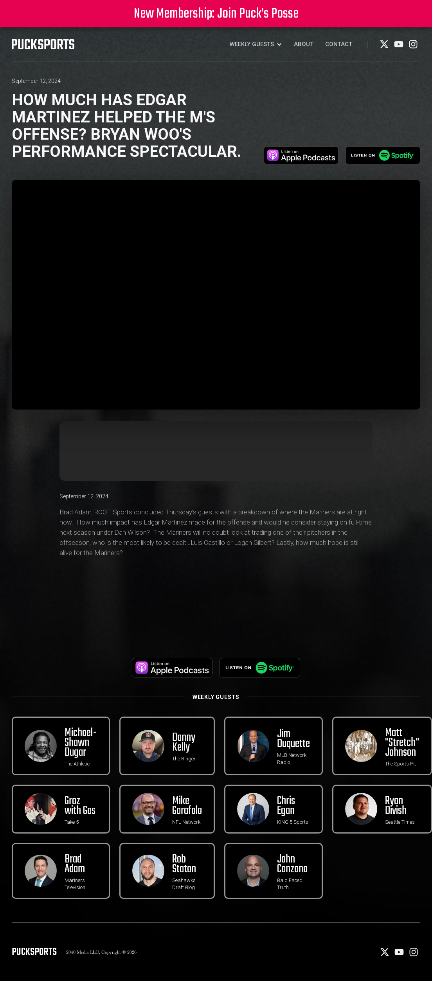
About (303, 44)
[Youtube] (399, 47)
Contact (338, 44)
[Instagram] (413, 47)
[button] (256, 44)
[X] (385, 47)
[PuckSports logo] (43, 44)
